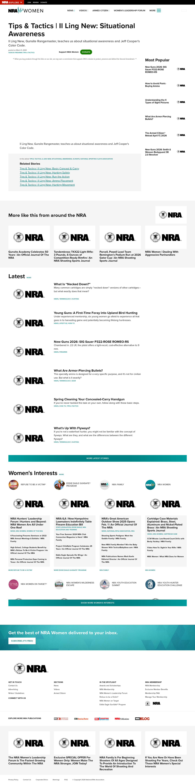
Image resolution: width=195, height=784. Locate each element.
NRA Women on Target (109, 700)
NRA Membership (107, 689)
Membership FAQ (152, 693)
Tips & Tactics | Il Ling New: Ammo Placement (46, 181)
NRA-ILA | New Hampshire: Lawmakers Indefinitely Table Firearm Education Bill (74, 522)
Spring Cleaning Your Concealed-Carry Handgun (89, 399)
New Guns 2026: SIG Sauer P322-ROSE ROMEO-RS (91, 341)
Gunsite (76, 159)
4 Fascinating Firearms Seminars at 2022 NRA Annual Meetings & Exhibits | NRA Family (28, 538)
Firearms (18, 52)
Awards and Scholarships (110, 685)
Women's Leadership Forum (129, 10)
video (149, 534)
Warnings (56, 779)
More (29, 277)
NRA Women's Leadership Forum (113, 693)
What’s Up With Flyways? (72, 428)
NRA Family (118, 484)
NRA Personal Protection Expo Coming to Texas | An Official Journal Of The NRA (28, 561)
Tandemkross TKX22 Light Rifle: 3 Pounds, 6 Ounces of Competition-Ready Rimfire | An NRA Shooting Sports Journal (73, 256)
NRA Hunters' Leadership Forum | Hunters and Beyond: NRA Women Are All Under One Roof (28, 523)
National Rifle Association (118, 531)
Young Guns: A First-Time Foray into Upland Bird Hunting (95, 312)
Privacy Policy (13, 779)
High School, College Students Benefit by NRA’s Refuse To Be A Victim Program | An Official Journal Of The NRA (29, 550)
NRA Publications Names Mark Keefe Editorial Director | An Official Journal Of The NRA (119, 559)
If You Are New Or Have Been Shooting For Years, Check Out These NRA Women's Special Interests (164, 761)
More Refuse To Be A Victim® (20, 570)
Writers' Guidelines (16, 693)
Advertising (13, 689)
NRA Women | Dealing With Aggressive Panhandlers (161, 253)
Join (29, 2)
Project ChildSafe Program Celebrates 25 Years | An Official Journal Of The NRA (74, 547)
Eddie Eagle (77, 527)
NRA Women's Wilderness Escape (80, 584)
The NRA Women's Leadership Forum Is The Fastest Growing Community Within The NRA (27, 760)
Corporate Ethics (42, 779)
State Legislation (63, 527)
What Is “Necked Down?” (72, 284)
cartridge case (170, 534)
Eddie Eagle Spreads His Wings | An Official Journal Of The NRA (71, 556)
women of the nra (35, 531)
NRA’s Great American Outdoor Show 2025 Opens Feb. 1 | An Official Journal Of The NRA (119, 523)
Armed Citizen (100, 10)
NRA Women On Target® (34, 584)
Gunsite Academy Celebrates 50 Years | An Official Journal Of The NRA (28, 255)
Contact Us (13, 685)
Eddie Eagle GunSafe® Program (78, 484)
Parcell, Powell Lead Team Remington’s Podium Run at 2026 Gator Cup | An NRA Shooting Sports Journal (120, 256)
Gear (74, 381)
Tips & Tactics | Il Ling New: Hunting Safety (45, 173)
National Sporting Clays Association (96, 159)
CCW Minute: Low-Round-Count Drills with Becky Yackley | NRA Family (165, 540)
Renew (36, 2)
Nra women (21, 531)
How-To (71, 323)
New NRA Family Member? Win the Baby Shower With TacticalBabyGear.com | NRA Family (120, 547)
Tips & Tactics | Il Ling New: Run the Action (45, 177)
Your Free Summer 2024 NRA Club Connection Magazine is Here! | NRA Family (72, 537)
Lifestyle (63, 323)
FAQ (66, 779)
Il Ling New (46, 159)
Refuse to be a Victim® (109, 697)
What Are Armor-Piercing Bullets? (78, 370)
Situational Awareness (62, 159)
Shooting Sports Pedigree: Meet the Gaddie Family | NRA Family (117, 537)
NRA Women (164, 484)
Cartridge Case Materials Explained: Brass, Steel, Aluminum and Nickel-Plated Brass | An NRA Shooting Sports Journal (164, 525)
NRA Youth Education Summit (124, 584)
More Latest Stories (98, 458)
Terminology (65, 299)
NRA (132, 531)
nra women (158, 534)
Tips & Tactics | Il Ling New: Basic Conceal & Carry (49, 168)
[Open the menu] (158, 10)
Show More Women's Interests (97, 602)
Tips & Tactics (28, 52)
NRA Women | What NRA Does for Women (165, 556)
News (70, 10)
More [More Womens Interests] (61, 474)
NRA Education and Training (71, 528)
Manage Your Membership (156, 697)
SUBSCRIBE (22, 640)
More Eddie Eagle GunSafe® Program (70, 570)
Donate (43, 2)
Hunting (75, 299)
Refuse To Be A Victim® (33, 484)
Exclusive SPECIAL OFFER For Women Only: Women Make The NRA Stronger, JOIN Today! (73, 760)
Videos (83, 10)
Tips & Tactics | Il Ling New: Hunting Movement (47, 185)
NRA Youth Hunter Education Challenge (170, 584)
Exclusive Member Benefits (156, 689)
